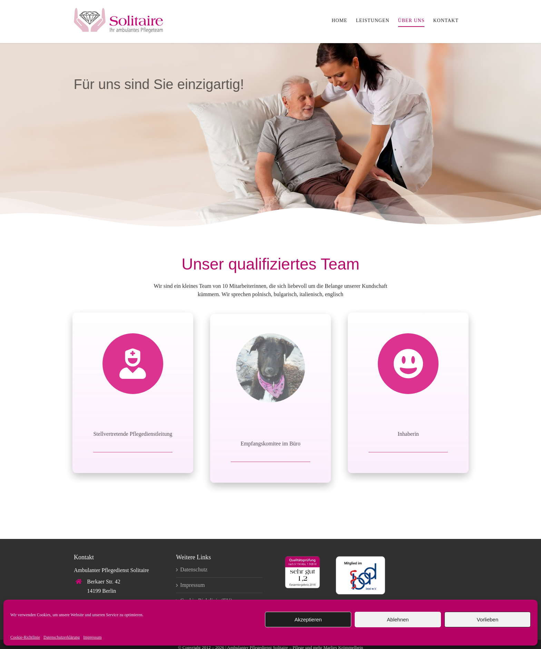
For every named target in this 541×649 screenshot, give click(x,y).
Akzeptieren (308, 619)
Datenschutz (193, 569)
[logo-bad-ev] (360, 559)
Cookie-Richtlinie (25, 637)
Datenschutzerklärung (61, 637)
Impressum (92, 637)
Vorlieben (488, 619)
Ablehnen (398, 619)
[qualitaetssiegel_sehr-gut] (302, 559)
